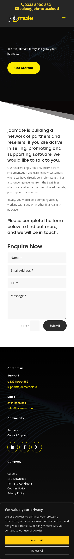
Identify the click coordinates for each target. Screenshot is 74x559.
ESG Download (16, 479)
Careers (12, 473)
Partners (12, 430)
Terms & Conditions (20, 483)
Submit (55, 326)
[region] (37, 531)
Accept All (37, 540)
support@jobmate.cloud (22, 387)
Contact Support (17, 435)
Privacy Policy (15, 493)
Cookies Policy (16, 488)
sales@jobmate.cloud (20, 408)
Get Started (23, 68)
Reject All (37, 550)
